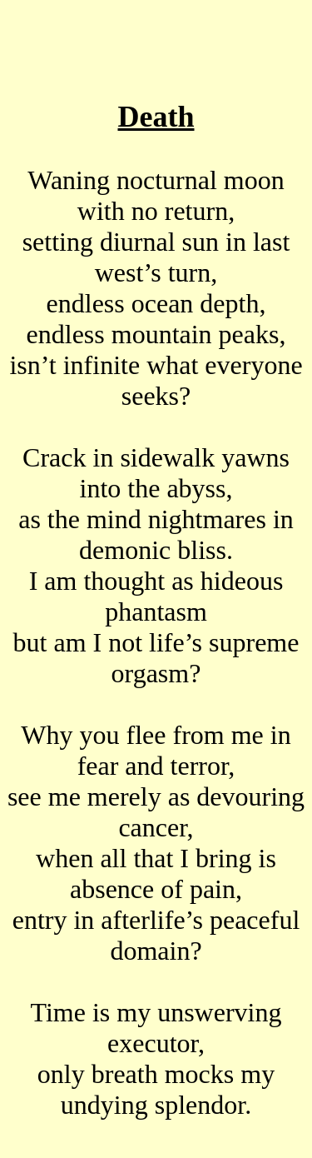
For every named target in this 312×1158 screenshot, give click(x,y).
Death (156, 116)
